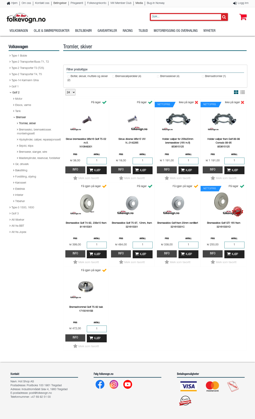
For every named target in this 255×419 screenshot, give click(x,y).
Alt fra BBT (18, 226)
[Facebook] (100, 385)
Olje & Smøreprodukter (51, 31)
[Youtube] (127, 385)
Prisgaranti (77, 3)
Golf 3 (15, 213)
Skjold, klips (26, 146)
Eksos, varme (23, 105)
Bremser (21, 117)
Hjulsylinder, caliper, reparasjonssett (40, 139)
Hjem (14, 3)
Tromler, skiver (27, 123)
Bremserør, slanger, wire (33, 152)
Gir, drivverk (22, 164)
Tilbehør (20, 201)
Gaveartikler (107, 31)
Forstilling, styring (25, 177)
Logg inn (243, 3)
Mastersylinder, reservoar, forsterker (39, 158)
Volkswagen (19, 31)
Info (75, 169)
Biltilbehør (83, 31)
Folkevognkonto (96, 3)
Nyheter (209, 31)
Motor (18, 99)
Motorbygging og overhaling (176, 31)
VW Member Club (120, 3)
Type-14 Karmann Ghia (25, 80)
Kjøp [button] (97, 170)
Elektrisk (20, 189)
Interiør (19, 195)
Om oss (26, 3)
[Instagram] (114, 385)
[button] (242, 13)
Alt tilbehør (18, 220)
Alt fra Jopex (19, 232)
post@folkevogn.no (40, 393)
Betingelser (60, 3)
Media (139, 3)
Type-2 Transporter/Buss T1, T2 (30, 62)
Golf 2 (16, 92)
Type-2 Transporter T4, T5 (27, 74)
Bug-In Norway (155, 3)
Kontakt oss (42, 3)
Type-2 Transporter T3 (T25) (28, 68)
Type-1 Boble (19, 56)
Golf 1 (15, 86)
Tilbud (143, 31)
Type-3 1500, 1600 (23, 207)
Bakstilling (21, 170)
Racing (128, 31)
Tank (18, 111)
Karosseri (20, 183)
